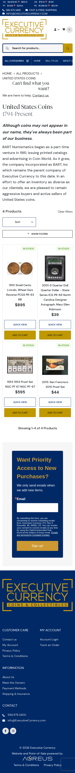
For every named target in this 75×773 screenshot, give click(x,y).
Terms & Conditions (15, 656)
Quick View (20, 324)
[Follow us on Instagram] (13, 731)
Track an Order (49, 645)
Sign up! (37, 546)
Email (21, 499)
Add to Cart (20, 335)
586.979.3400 (13, 10)
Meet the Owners (13, 682)
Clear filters (65, 211)
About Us (8, 677)
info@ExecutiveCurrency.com (27, 13)
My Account (10, 645)
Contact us (40, 95)
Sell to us (51, 60)
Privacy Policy (11, 650)
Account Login (49, 639)
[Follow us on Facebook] (5, 731)
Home (37, 60)
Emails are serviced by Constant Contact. (37, 533)
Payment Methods (14, 688)
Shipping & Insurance (16, 694)
